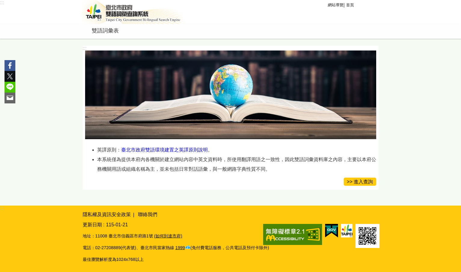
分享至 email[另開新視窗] (10, 98)
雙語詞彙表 (105, 31)
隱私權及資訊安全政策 (107, 214)
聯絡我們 (147, 214)
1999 (180, 247)
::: (2, 2)
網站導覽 (335, 5)
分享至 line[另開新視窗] (10, 87)
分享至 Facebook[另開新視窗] (10, 65)
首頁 (350, 5)
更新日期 (92, 224)
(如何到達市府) (168, 236)
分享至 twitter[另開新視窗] (10, 76)
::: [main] (85, 48)
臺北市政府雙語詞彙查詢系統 (133, 12)
